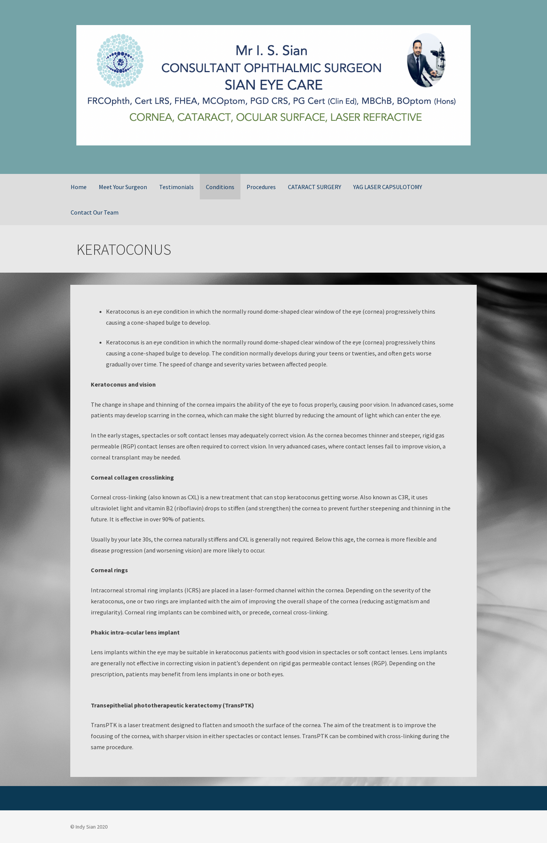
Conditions (220, 187)
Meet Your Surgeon (123, 187)
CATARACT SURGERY (314, 187)
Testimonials (176, 187)
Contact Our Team (95, 212)
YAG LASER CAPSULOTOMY (387, 187)
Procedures (261, 187)
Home (79, 187)
